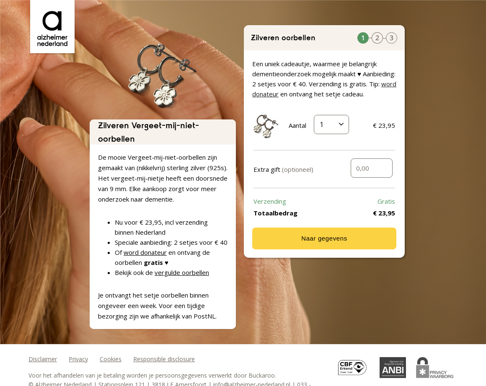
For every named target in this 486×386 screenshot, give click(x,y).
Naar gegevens (324, 238)
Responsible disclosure (164, 359)
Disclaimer (42, 359)
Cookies (111, 359)
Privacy (78, 359)
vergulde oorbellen (182, 272)
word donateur (145, 252)
